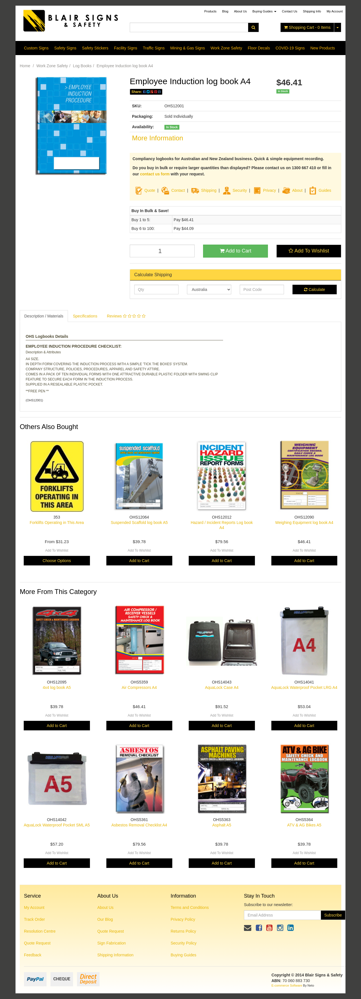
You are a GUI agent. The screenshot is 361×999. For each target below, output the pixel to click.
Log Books (82, 66)
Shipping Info (312, 11)
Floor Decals (259, 48)
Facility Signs (125, 48)
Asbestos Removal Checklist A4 (139, 825)
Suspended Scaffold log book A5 (139, 522)
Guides (320, 190)
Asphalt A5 (221, 825)
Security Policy (184, 943)
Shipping (209, 190)
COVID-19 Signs (290, 48)
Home (25, 66)
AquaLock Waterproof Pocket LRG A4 (304, 687)
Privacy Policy (183, 919)
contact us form (155, 174)
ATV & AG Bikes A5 (304, 825)
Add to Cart (235, 251)
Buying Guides (264, 11)
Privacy (269, 190)
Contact (178, 190)
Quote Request (37, 943)
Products (210, 11)
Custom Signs (36, 48)
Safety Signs (65, 48)
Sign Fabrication (111, 943)
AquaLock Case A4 (222, 687)
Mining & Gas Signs (187, 48)
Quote (149, 190)
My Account (34, 907)
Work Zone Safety (226, 48)
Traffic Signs (154, 48)
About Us (240, 11)
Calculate (314, 289)
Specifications (85, 316)
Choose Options (57, 560)
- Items (307, 27)
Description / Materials (43, 316)
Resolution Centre (40, 931)
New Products (322, 48)
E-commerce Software (287, 985)
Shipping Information (115, 955)
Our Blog (105, 919)
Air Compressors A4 (139, 687)
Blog (225, 11)
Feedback (32, 955)
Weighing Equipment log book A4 (304, 522)
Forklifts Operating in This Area (57, 522)
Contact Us (289, 11)
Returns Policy (183, 931)
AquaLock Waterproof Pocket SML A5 (57, 825)
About (297, 190)
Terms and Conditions (190, 907)
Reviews (126, 316)
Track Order (34, 919)
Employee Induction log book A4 (125, 66)
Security (235, 190)
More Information (157, 138)
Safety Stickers (95, 48)
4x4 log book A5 (57, 687)
